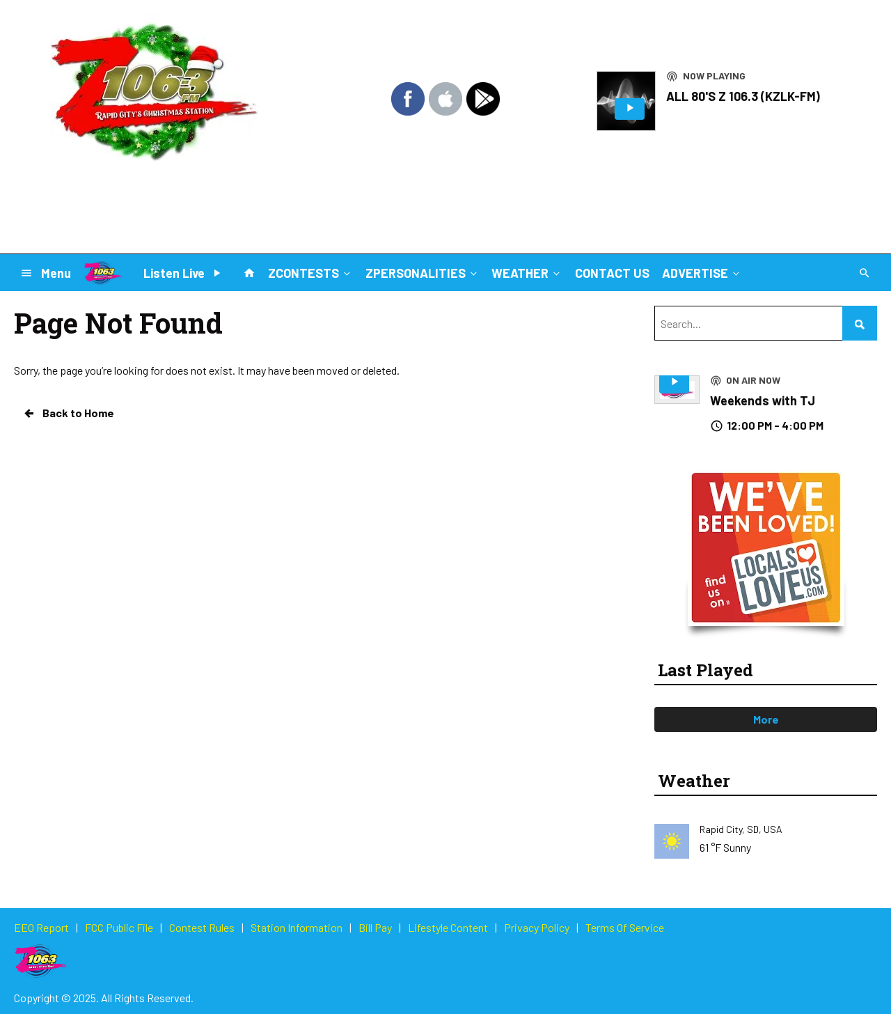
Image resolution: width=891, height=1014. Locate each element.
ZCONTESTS (310, 272)
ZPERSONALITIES (422, 272)
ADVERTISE (702, 272)
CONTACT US (612, 273)
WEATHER (526, 272)
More (766, 719)
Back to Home (68, 413)
